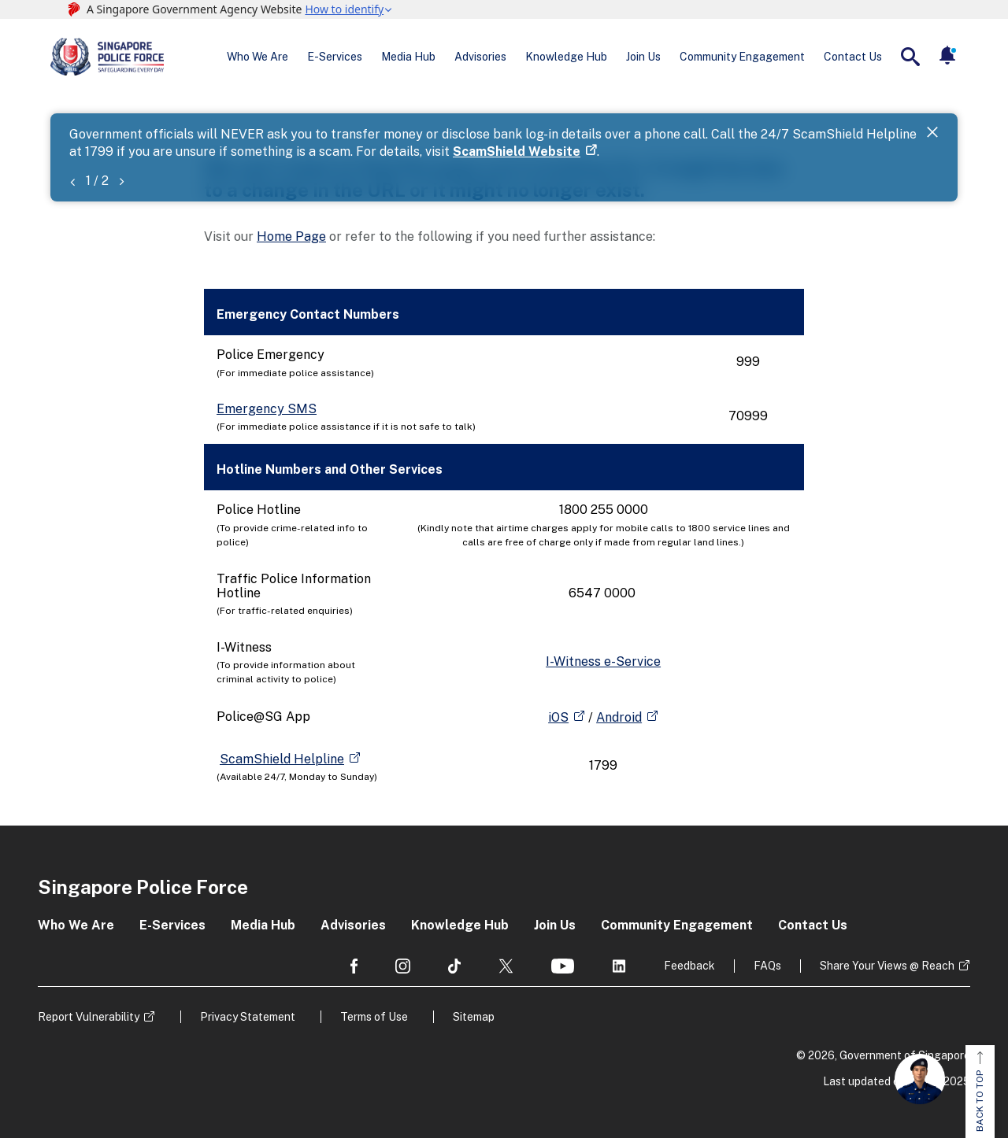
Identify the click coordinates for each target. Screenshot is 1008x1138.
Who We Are (257, 56)
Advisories (480, 56)
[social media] (354, 966)
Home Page (291, 236)
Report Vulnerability (88, 1017)
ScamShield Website (516, 151)
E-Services (334, 56)
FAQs (767, 965)
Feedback (689, 965)
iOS (558, 717)
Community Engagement (742, 56)
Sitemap (474, 1017)
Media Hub (408, 56)
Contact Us (853, 56)
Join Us (643, 56)
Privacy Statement (247, 1017)
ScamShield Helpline (282, 759)
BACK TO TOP (979, 1091)
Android (619, 717)
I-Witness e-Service (603, 661)
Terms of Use (374, 1017)
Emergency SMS (267, 408)
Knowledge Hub (566, 56)
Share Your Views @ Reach (887, 965)
